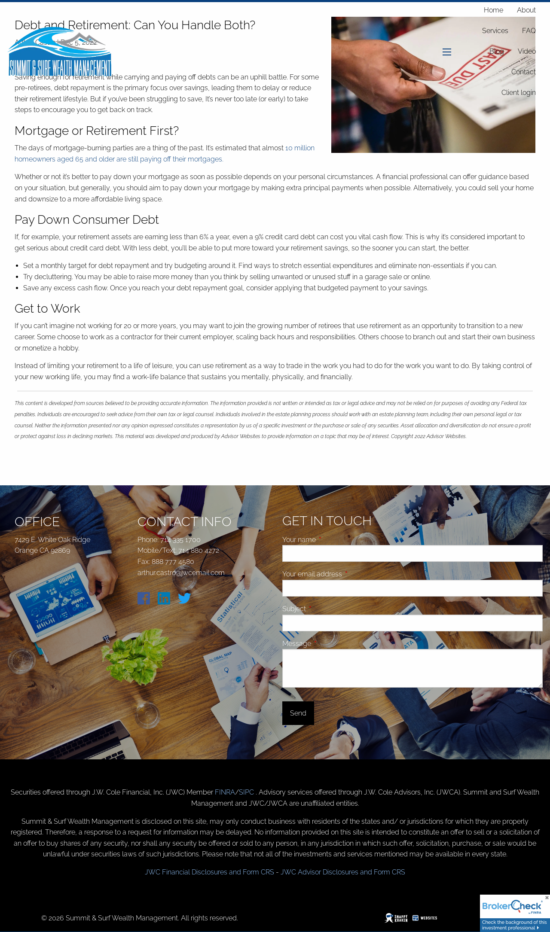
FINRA (225, 792)
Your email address (344, 574)
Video (527, 51)
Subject (326, 609)
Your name (331, 540)
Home (493, 10)
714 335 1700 (180, 540)
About (526, 10)
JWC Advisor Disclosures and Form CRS (343, 872)
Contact (523, 72)
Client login (518, 92)
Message (329, 644)
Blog (496, 51)
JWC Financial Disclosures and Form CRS (209, 872)
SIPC (247, 792)
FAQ (529, 31)
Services (495, 31)
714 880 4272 (198, 550)
